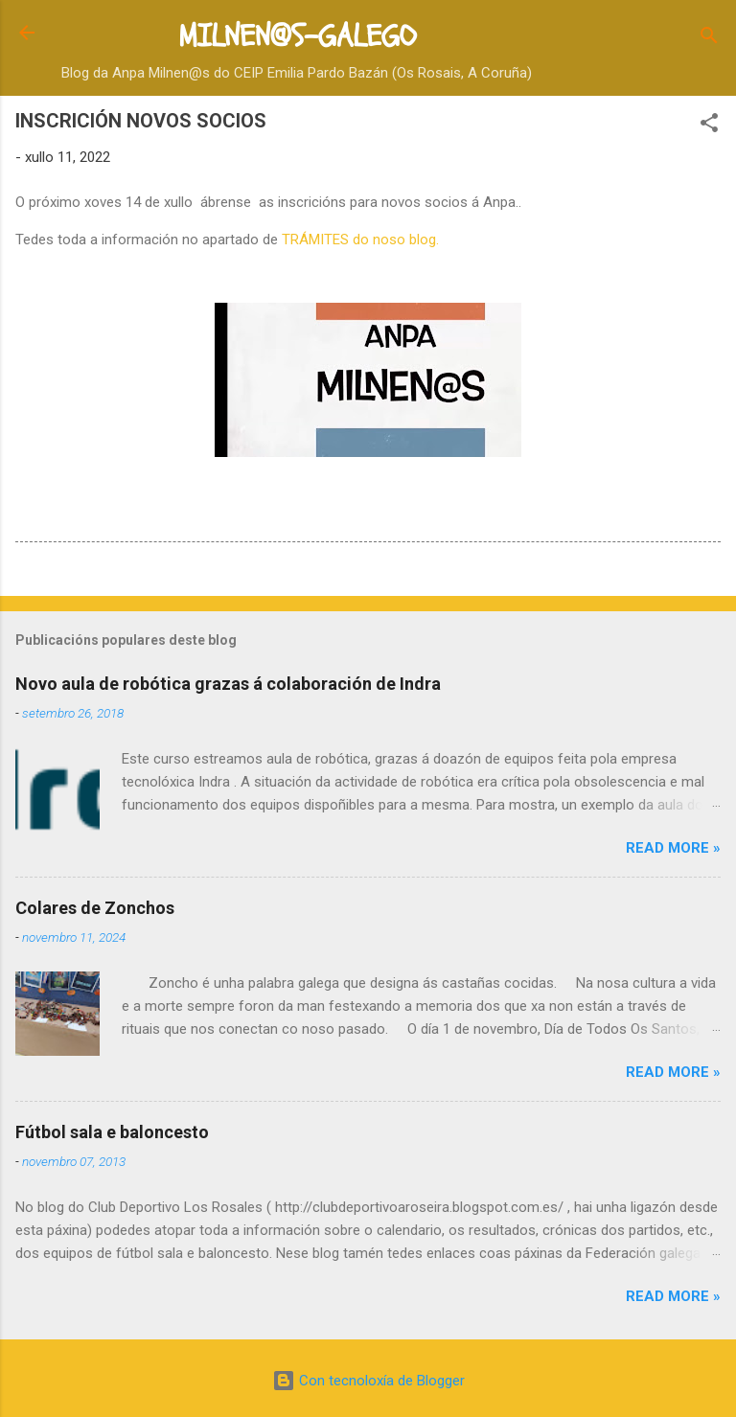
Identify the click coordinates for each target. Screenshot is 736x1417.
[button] (709, 126)
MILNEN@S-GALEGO (297, 36)
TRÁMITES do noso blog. (360, 239)
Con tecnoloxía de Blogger (368, 1380)
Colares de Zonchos (94, 908)
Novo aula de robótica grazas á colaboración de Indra (228, 684)
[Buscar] (709, 39)
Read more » (673, 848)
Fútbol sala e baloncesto (112, 1132)
